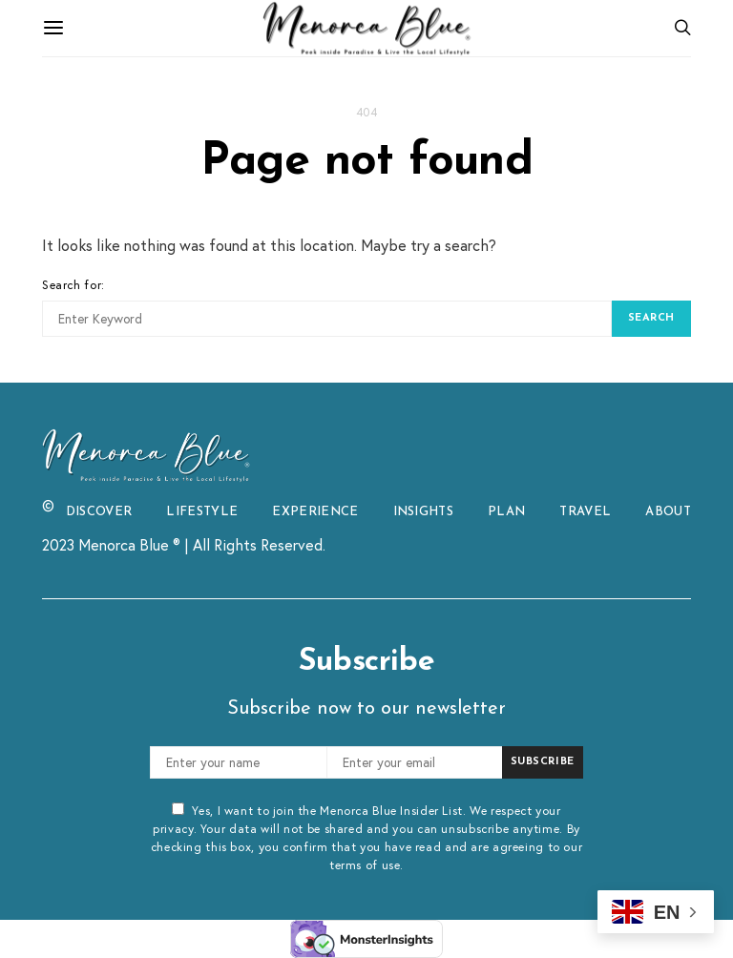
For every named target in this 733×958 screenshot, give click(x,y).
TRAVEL (585, 512)
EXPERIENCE (315, 512)
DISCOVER (99, 512)
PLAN (506, 512)
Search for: (73, 284)
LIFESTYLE (202, 512)
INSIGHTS (423, 512)
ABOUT (668, 512)
